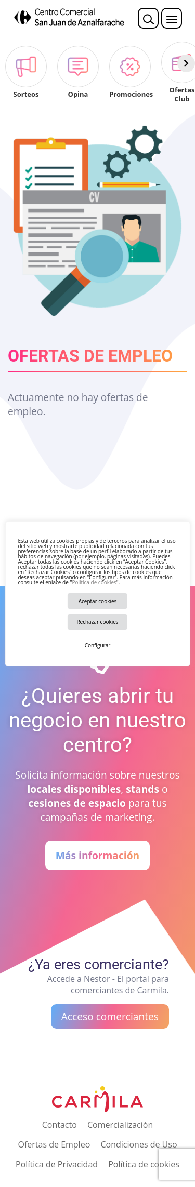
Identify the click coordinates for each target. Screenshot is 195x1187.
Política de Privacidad (57, 1164)
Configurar (98, 645)
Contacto (59, 1124)
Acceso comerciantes (110, 1016)
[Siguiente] (186, 63)
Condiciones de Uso (138, 1144)
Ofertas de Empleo (54, 1144)
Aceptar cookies (98, 601)
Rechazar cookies (97, 621)
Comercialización (120, 1124)
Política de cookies (94, 582)
